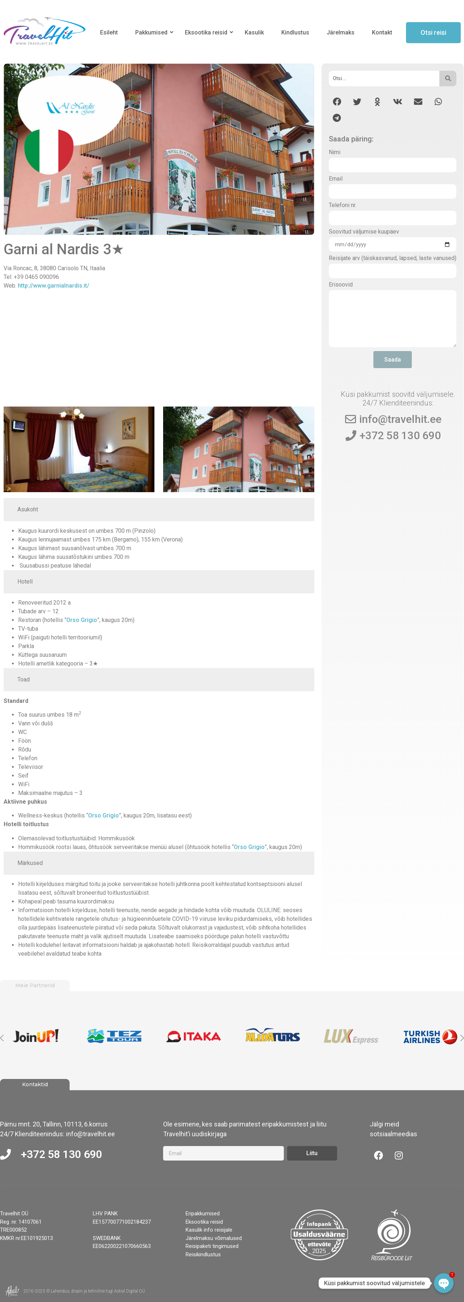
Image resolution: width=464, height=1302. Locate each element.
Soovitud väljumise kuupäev (364, 232)
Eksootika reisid (207, 32)
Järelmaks (341, 32)
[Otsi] (384, 78)
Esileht (109, 32)
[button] (337, 102)
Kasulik (254, 32)
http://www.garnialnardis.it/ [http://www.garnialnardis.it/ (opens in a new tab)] (53, 285)
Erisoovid (341, 285)
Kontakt (382, 32)
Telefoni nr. (342, 205)
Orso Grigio (81, 620)
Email (336, 179)
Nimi (334, 152)
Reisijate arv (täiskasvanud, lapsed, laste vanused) (392, 258)
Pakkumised (152, 32)
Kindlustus (295, 32)
